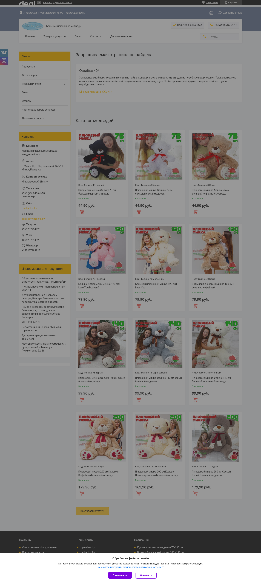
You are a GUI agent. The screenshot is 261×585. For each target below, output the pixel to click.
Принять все (120, 575)
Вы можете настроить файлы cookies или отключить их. (129, 567)
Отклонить (146, 575)
